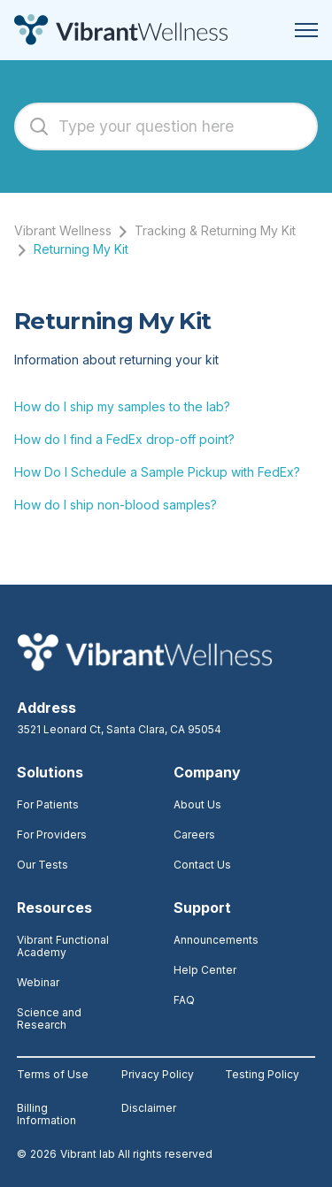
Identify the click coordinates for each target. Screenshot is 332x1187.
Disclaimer (148, 1108)
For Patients (48, 804)
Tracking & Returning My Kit (215, 230)
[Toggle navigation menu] (306, 30)
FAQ (184, 1000)
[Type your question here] (166, 126)
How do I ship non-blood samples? (115, 504)
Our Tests (42, 864)
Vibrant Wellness (63, 230)
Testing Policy (262, 1074)
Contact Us (202, 864)
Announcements (216, 939)
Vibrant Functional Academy (63, 946)
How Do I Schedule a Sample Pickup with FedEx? (157, 471)
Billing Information (46, 1114)
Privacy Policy (157, 1074)
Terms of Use (53, 1074)
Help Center (205, 969)
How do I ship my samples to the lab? (122, 406)
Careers (194, 834)
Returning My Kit (81, 249)
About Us (197, 804)
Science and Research (49, 1018)
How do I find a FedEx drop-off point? (124, 439)
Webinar (38, 982)
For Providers (52, 834)
